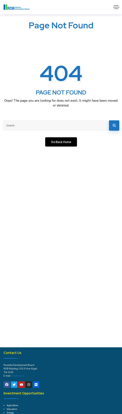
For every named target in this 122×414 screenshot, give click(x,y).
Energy (10, 412)
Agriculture (12, 405)
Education (12, 409)
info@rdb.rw (17, 375)
